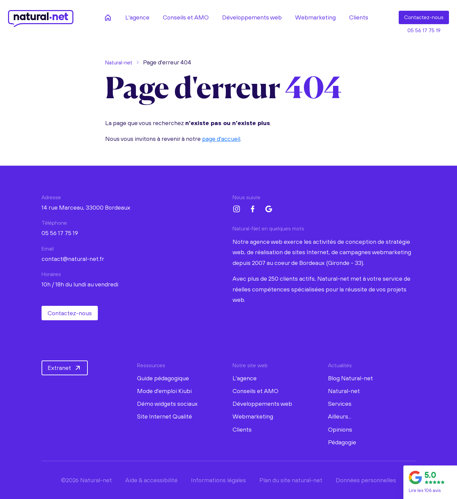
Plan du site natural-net (290, 480)
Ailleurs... (339, 416)
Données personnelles (366, 480)
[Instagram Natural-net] (237, 209)
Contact (424, 17)
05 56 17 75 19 (424, 30)
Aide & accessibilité (151, 480)
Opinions (340, 429)
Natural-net (118, 62)
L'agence (245, 378)
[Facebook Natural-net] (253, 209)
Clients (242, 429)
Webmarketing (253, 416)
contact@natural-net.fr (73, 258)
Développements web (262, 403)
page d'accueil (221, 138)
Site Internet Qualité (164, 416)
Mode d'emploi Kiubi (164, 390)
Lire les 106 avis (425, 490)
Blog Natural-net (350, 378)
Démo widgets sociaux (167, 403)
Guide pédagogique (163, 378)
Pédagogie (342, 442)
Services (339, 403)
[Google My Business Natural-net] (269, 209)
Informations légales (218, 480)
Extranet (65, 368)
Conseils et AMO (255, 390)
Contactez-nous (70, 313)
